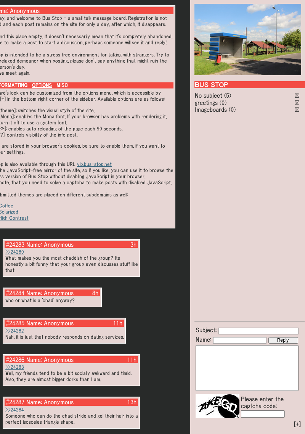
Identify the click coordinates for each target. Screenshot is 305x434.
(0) (223, 103)
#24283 (15, 244)
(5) (227, 95)
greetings (206, 103)
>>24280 (14, 251)
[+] (297, 424)
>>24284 (14, 409)
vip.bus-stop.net (94, 164)
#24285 (15, 323)
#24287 (15, 402)
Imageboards (211, 109)
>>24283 (14, 367)
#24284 (15, 293)
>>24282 (14, 330)
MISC (62, 85)
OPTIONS (42, 85)
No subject (209, 95)
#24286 (15, 360)
